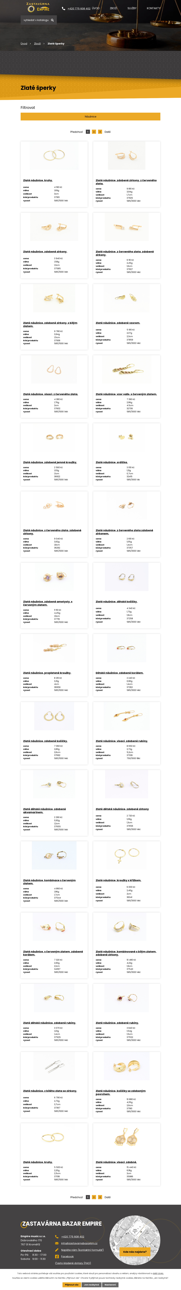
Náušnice (90, 116)
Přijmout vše (71, 1284)
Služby (132, 8)
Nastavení (110, 1284)
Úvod (96, 8)
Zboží (113, 8)
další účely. (158, 1273)
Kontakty (153, 8)
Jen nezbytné (91, 1284)
